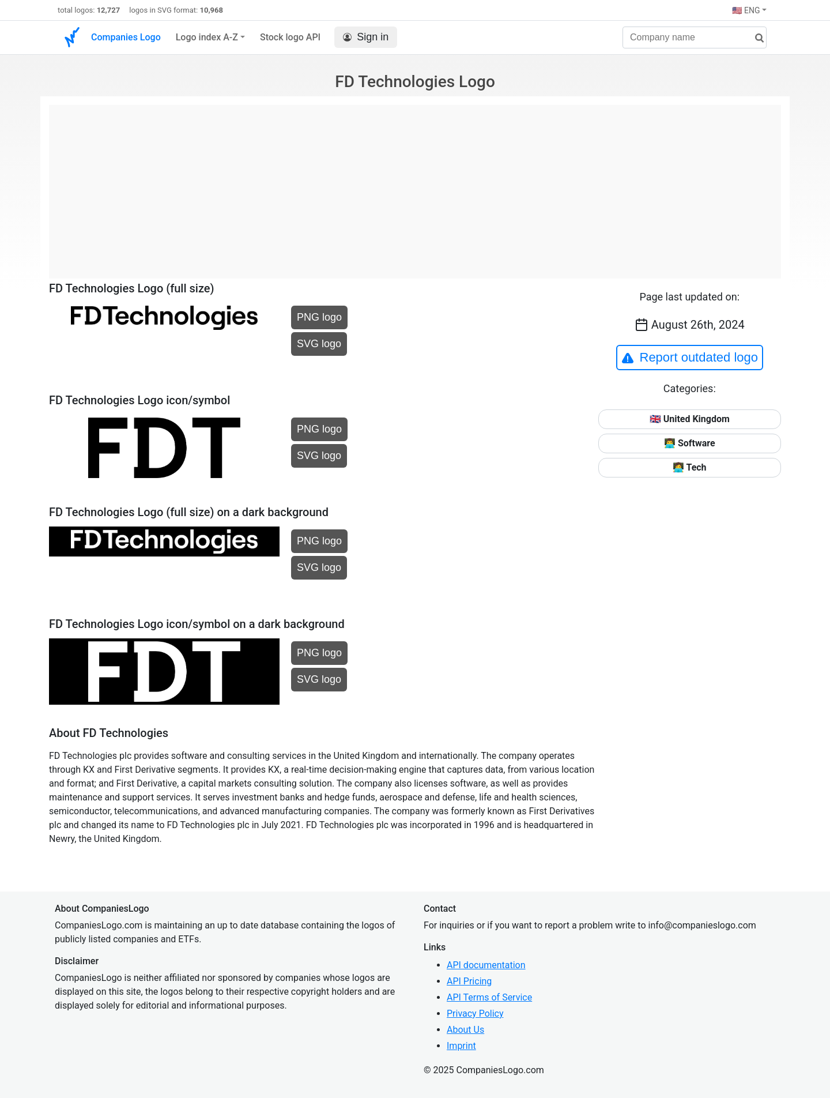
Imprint (461, 1045)
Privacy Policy (475, 1013)
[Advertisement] (415, 185)
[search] (755, 38)
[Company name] (694, 37)
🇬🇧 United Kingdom (690, 418)
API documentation (486, 965)
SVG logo (319, 343)
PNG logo (319, 317)
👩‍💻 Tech (690, 467)
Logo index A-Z (207, 37)
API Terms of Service (489, 997)
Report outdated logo (690, 357)
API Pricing (469, 981)
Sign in (365, 37)
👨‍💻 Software (689, 443)
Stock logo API (290, 37)
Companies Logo (126, 37)
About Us (465, 1029)
